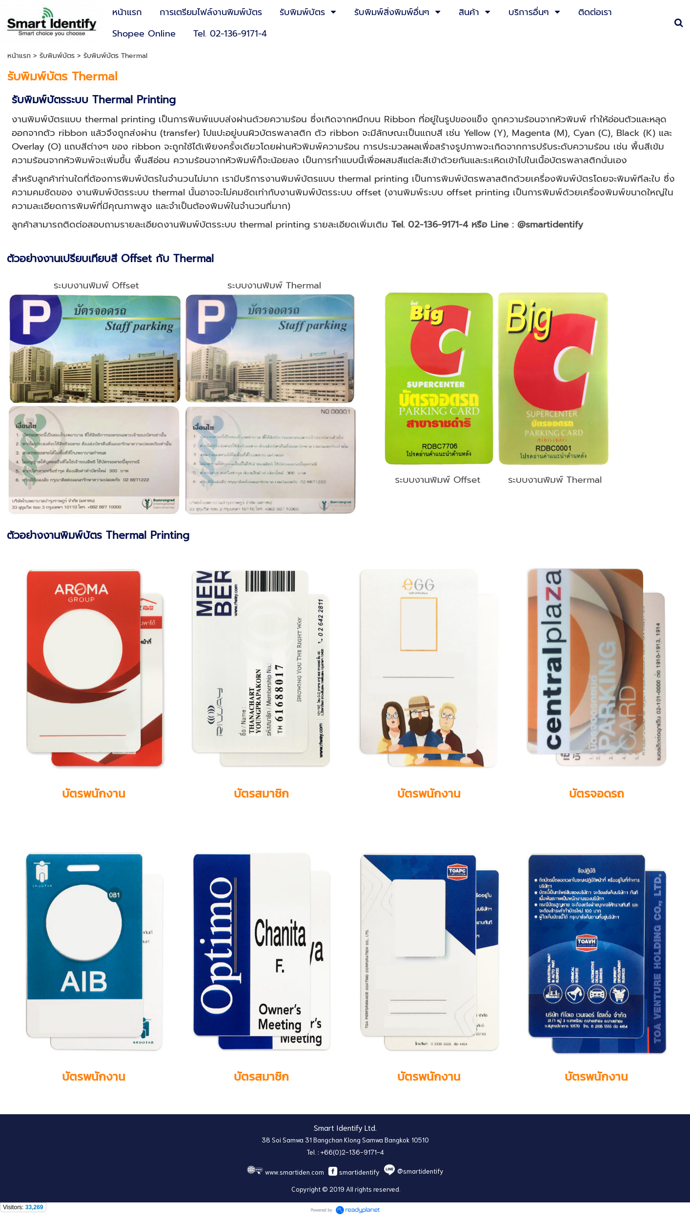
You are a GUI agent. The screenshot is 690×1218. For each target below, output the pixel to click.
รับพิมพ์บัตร (57, 56)
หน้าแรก (19, 56)
